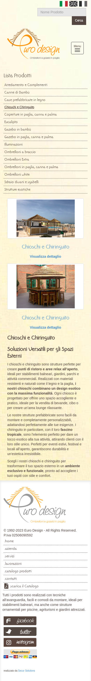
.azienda (10, 548)
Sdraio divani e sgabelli (21, 182)
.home (9, 541)
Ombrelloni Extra (16, 159)
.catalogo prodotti (18, 571)
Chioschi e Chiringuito (45, 246)
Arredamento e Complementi (25, 85)
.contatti (10, 578)
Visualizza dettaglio (45, 256)
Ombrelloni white (17, 174)
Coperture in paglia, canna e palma (30, 114)
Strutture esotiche (17, 189)
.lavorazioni (13, 563)
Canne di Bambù (16, 92)
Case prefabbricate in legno (24, 100)
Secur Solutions (26, 670)
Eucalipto (11, 122)
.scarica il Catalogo (24, 586)
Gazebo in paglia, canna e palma (28, 137)
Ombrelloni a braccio (20, 152)
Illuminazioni (13, 144)
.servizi (9, 556)
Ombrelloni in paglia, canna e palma (31, 167)
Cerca (79, 20)
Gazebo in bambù (17, 129)
